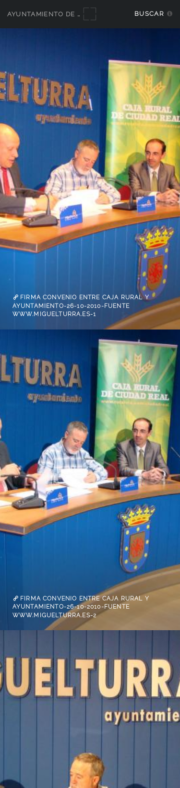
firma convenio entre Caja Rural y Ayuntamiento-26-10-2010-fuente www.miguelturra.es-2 (80, 607)
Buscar (149, 13)
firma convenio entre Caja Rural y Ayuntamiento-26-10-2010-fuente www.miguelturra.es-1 (80, 306)
